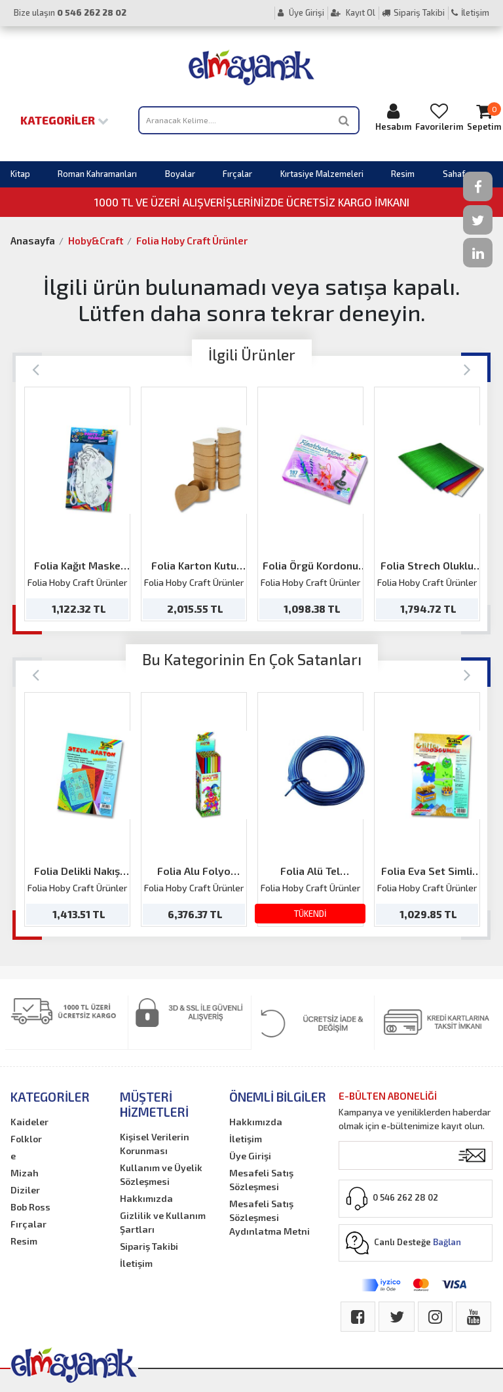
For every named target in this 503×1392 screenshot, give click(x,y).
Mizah (24, 1172)
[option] (77, 504)
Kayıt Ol (353, 12)
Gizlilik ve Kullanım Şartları (163, 1222)
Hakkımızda (146, 1198)
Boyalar (180, 173)
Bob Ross (30, 1206)
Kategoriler (64, 119)
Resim (403, 173)
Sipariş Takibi (413, 12)
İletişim (470, 12)
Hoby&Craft (95, 240)
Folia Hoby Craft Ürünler (192, 240)
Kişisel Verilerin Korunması (154, 1143)
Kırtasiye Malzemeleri (321, 173)
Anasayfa (32, 240)
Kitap (20, 173)
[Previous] (35, 368)
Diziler (25, 1189)
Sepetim (484, 117)
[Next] (467, 368)
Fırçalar (237, 173)
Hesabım (393, 117)
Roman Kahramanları (97, 173)
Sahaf (454, 173)
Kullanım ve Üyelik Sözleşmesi (161, 1174)
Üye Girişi (301, 12)
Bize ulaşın (70, 12)
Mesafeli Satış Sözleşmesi (261, 1179)
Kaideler (29, 1121)
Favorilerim (439, 117)
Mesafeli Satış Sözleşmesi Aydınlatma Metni (269, 1217)
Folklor (26, 1138)
